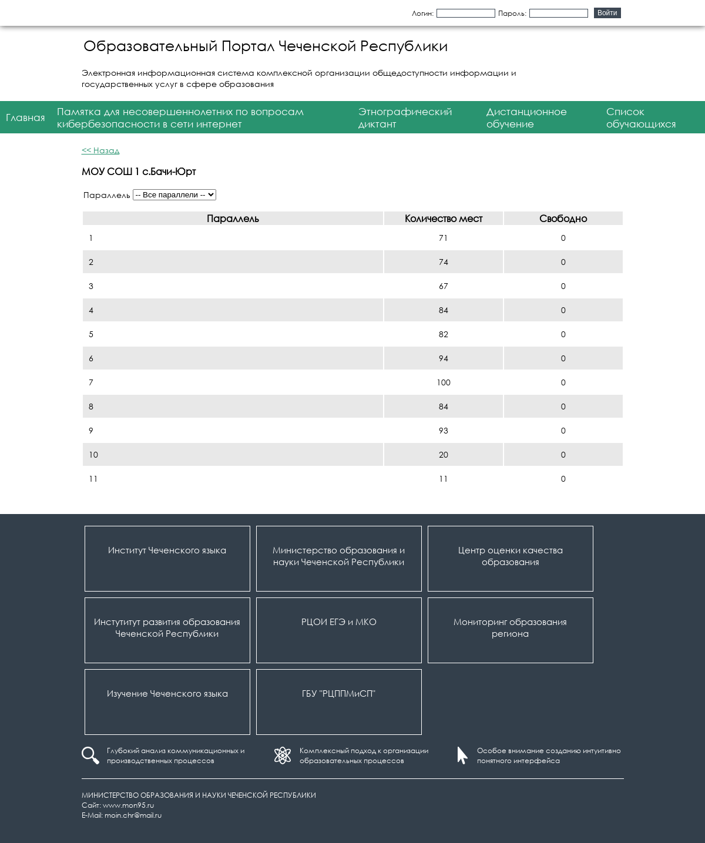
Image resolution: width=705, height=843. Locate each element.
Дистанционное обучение (526, 117)
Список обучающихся (641, 117)
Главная (25, 117)
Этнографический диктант (405, 117)
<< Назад (100, 150)
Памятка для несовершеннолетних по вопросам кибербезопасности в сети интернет (180, 117)
